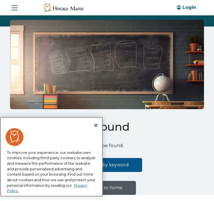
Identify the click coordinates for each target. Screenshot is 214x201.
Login (186, 7)
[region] (51, 157)
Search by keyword (107, 165)
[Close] (96, 125)
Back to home (107, 187)
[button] (14, 7)
